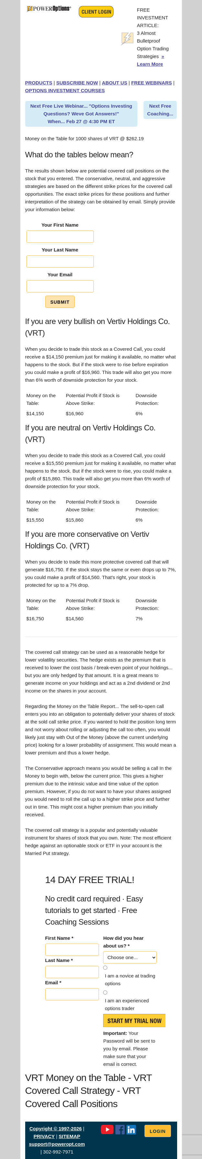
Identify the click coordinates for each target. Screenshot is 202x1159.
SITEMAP (69, 1136)
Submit (60, 302)
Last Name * (59, 960)
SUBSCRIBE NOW (77, 82)
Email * (53, 982)
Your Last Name (60, 249)
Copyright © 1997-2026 (55, 1128)
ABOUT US (114, 82)
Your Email (60, 274)
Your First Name (60, 225)
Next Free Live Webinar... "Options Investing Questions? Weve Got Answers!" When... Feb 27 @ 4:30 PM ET (81, 113)
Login (157, 1131)
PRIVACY (44, 1136)
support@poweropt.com (57, 1144)
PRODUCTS (38, 82)
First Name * (59, 938)
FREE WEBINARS (151, 82)
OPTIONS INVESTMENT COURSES (65, 90)
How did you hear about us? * (123, 941)
